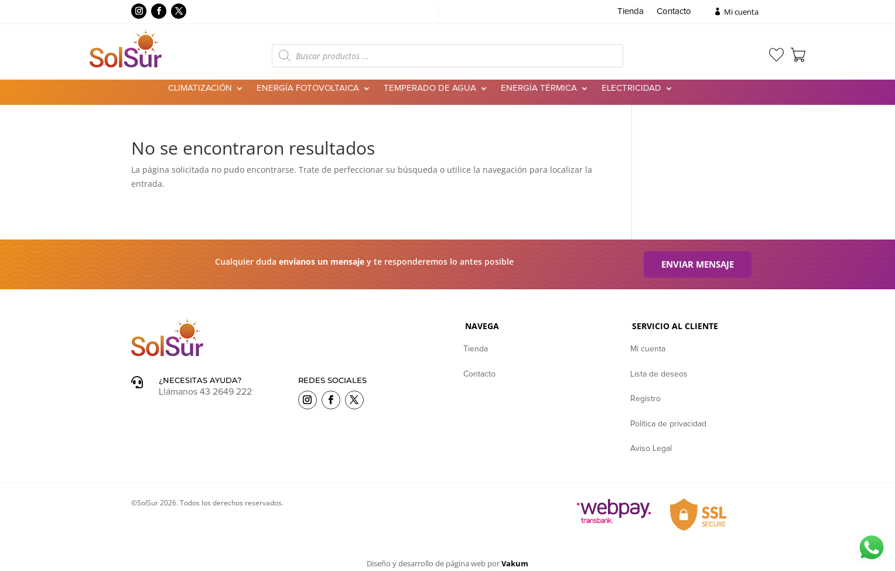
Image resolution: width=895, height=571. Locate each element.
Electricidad (631, 88)
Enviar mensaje (697, 264)
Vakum (514, 563)
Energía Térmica (539, 88)
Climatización (200, 88)
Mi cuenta (741, 11)
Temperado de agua (430, 88)
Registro (645, 399)
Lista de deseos (659, 374)
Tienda (630, 12)
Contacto (674, 12)
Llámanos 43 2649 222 (205, 391)
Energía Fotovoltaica (308, 88)
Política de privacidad (668, 424)
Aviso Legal (651, 449)
